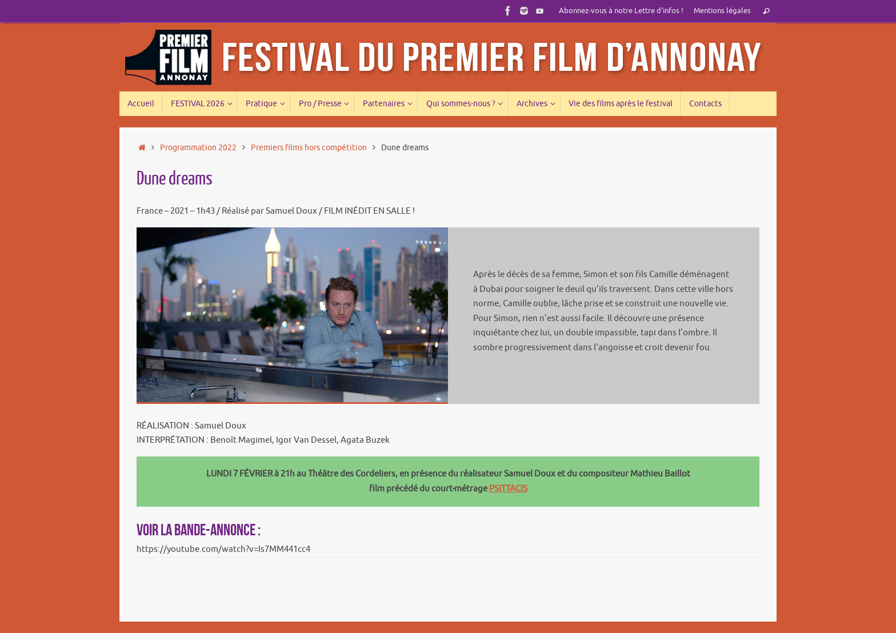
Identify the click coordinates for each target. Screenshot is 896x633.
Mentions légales (722, 10)
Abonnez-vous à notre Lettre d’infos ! (621, 10)
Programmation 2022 (198, 148)
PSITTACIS (508, 488)
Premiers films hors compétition (309, 148)
